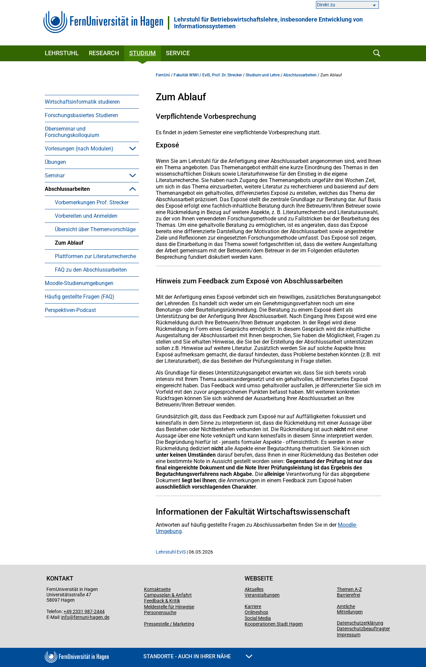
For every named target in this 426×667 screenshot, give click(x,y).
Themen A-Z (349, 589)
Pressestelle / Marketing (169, 624)
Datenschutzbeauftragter (363, 628)
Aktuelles (254, 589)
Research (104, 53)
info (65, 617)
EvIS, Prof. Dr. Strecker (222, 75)
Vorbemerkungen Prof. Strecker (92, 202)
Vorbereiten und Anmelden (86, 216)
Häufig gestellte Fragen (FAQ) (79, 296)
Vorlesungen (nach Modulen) (79, 148)
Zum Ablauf (69, 243)
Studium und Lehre (263, 75)
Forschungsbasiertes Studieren (81, 115)
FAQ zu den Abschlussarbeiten (91, 270)
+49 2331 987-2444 (84, 611)
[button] (132, 148)
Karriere (253, 606)
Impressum (348, 634)
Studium (142, 53)
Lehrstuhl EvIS (171, 552)
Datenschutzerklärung (360, 623)
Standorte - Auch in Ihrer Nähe (197, 656)
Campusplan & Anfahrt (168, 595)
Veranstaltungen (262, 595)
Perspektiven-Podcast (70, 310)
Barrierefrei (348, 595)
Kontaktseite (157, 589)
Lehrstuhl (62, 53)
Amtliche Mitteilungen (350, 609)
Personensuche (160, 612)
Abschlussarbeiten (67, 189)
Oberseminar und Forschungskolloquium (72, 132)
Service (178, 53)
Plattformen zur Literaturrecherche (95, 256)
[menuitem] (92, 101)
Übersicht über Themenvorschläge (95, 229)
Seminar (55, 175)
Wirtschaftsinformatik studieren (82, 102)
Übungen (55, 162)
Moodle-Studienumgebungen (79, 283)
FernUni (163, 75)
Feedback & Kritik (162, 600)
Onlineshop (256, 612)
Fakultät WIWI (186, 75)
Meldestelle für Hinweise (169, 606)
